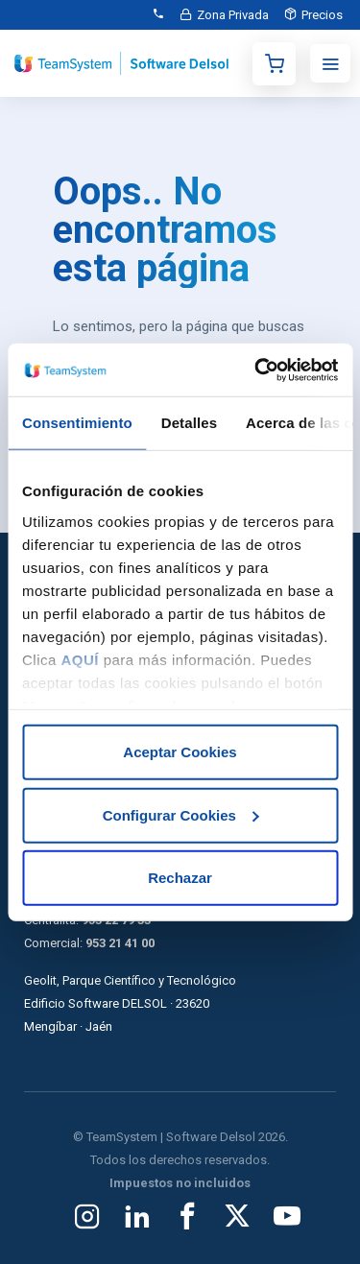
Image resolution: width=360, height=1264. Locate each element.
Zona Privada (233, 15)
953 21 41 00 (120, 943)
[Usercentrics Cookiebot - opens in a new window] (256, 369)
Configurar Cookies (181, 814)
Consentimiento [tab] (77, 423)
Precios (322, 15)
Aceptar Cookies (179, 752)
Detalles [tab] (189, 423)
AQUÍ (80, 659)
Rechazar (180, 878)
